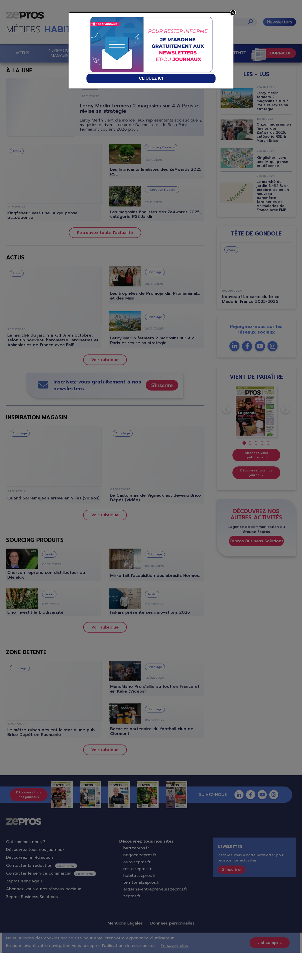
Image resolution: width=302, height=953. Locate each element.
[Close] (233, 13)
